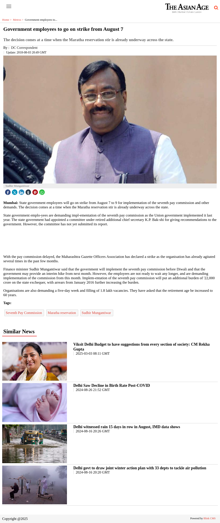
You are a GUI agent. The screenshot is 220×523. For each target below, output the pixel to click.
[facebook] (8, 191)
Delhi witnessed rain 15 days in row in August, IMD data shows (126, 427)
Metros (19, 19)
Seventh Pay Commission (24, 313)
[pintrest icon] (35, 191)
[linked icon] (22, 191)
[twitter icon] (15, 191)
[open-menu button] (8, 6)
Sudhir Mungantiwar (97, 313)
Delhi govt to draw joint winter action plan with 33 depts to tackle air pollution (139, 468)
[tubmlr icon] (29, 191)
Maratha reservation (62, 313)
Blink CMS (209, 518)
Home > (7, 19)
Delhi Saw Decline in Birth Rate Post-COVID (111, 385)
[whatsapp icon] (42, 191)
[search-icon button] (215, 8)
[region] (110, 240)
